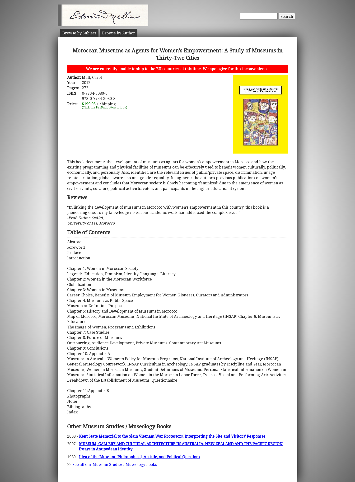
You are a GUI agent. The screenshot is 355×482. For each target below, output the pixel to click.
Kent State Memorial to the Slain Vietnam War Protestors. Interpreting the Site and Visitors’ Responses (172, 436)
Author (118, 33)
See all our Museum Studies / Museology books (114, 464)
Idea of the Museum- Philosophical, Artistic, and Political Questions (139, 456)
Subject (79, 33)
